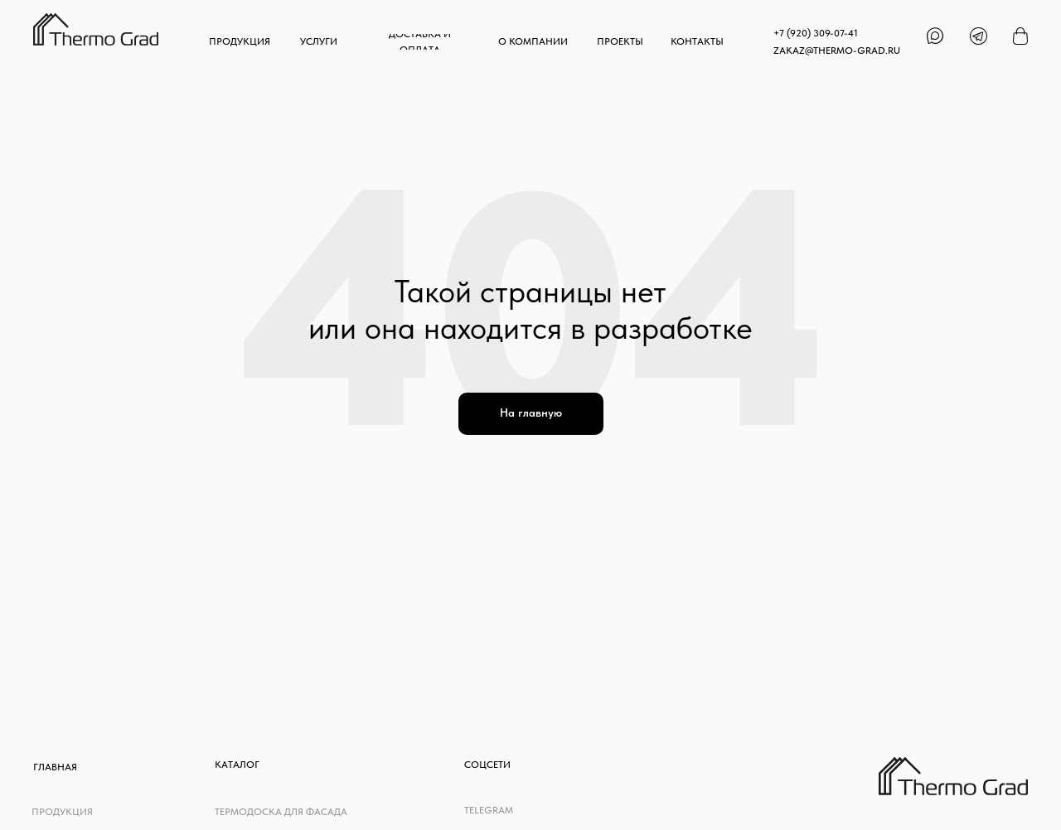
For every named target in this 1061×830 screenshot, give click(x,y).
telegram (488, 810)
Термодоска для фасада (281, 812)
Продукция (62, 812)
